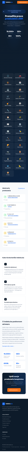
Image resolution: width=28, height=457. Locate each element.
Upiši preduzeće (6, 436)
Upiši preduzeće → (14, 390)
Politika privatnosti (6, 446)
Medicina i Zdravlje (6, 421)
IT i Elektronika (5, 425)
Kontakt (4, 438)
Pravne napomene (15, 446)
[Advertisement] (13, 56)
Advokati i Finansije (6, 416)
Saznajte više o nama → (8, 346)
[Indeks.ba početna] (7, 2)
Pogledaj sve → (21, 189)
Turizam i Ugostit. (6, 423)
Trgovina (4, 427)
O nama (4, 434)
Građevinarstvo (5, 419)
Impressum (22, 446)
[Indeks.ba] (14, 404)
